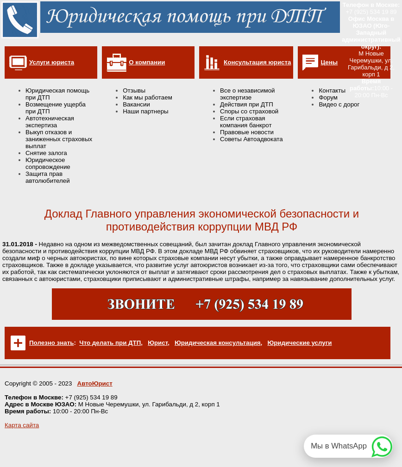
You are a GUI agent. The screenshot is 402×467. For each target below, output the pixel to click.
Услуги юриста (51, 62)
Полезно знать (51, 342)
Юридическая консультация (218, 342)
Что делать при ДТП (110, 342)
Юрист (158, 342)
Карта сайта (22, 425)
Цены (329, 62)
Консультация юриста (257, 62)
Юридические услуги (299, 342)
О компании (147, 62)
